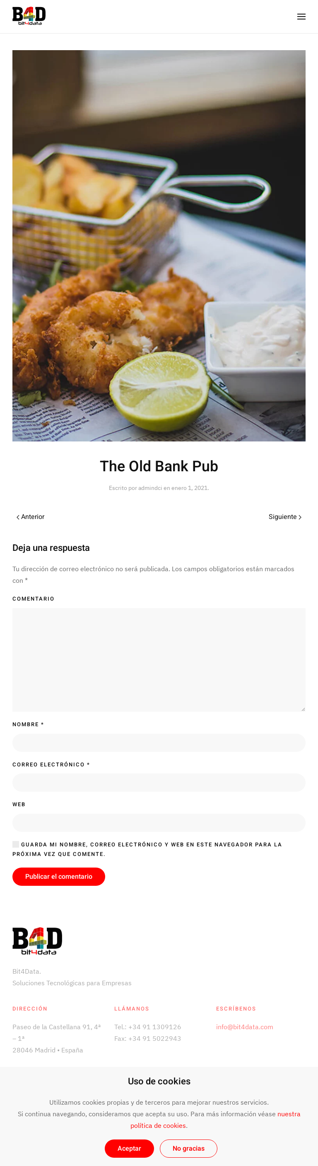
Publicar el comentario (58, 877)
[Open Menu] (301, 16)
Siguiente (285, 517)
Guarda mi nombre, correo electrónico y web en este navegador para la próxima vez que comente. (147, 849)
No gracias (189, 1149)
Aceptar (129, 1149)
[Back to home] (29, 16)
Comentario (33, 599)
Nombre (28, 724)
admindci (150, 488)
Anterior (30, 517)
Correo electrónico (51, 764)
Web (19, 804)
